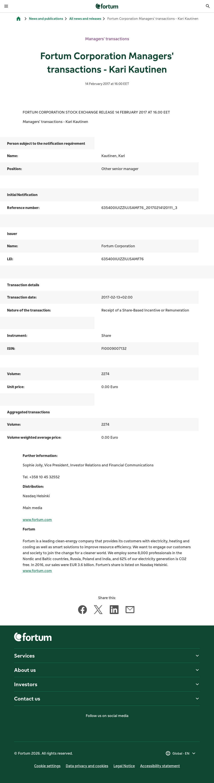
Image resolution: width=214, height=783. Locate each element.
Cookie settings (47, 765)
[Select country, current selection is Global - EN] (181, 753)
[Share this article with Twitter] (98, 610)
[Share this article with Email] (130, 610)
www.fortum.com (37, 519)
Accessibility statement (160, 765)
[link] (107, 6)
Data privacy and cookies (87, 765)
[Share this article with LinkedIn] (114, 610)
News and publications (46, 19)
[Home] (18, 18)
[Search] (208, 6)
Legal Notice (124, 765)
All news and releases (85, 19)
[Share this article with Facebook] (82, 610)
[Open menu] (6, 6)
